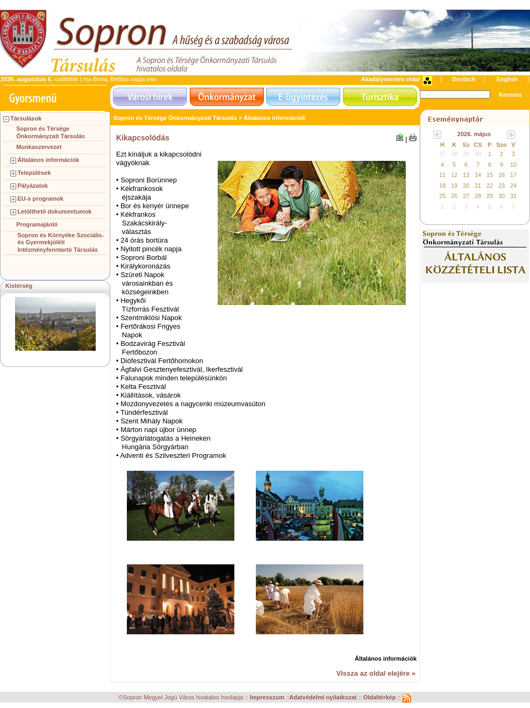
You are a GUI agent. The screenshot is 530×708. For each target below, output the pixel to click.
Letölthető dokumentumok (54, 211)
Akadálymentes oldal (390, 79)
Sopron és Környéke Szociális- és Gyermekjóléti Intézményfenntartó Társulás (60, 242)
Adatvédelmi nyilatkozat (322, 698)
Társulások (25, 118)
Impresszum (268, 698)
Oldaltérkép (380, 698)
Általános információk (48, 160)
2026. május (474, 134)
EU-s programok (40, 198)
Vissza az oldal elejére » (376, 673)
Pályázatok (32, 185)
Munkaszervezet (38, 147)
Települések (34, 172)
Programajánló (37, 224)
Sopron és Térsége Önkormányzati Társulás (50, 132)
